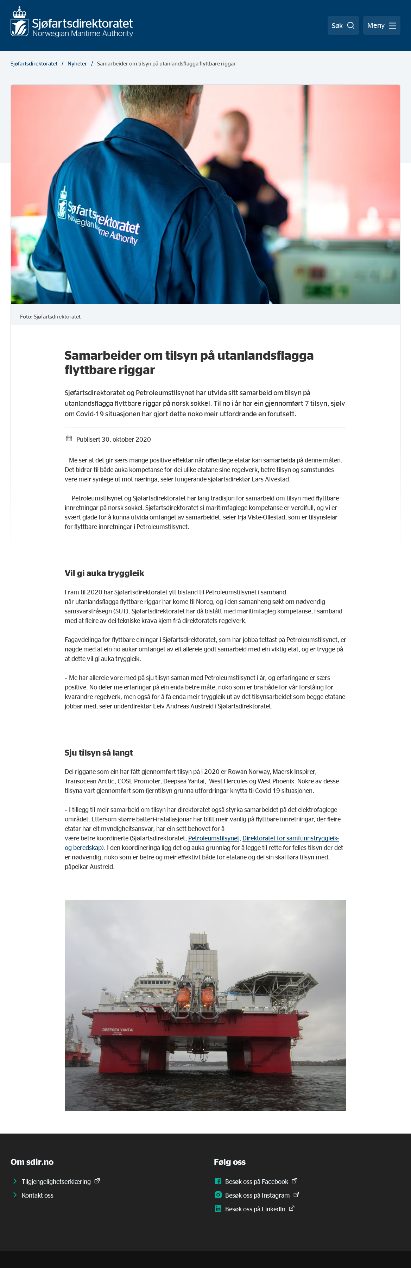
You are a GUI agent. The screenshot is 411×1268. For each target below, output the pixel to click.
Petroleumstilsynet (213, 838)
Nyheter (77, 63)
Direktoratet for (264, 838)
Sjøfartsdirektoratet (34, 63)
